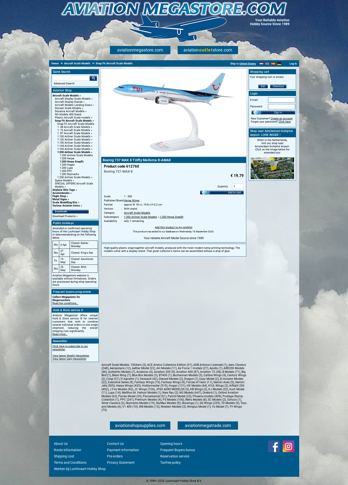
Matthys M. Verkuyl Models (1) (141, 392)
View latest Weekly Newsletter (70, 355)
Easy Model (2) (209, 379)
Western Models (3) (173, 406)
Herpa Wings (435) (128, 385)
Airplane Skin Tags (63, 189)
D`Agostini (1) (130, 379)
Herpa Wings (131, 200)
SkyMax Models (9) (168, 403)
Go (93, 78)
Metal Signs (59, 199)
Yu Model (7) (220, 406)
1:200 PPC (66, 171)
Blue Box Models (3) (145, 375)
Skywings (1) (190, 403)
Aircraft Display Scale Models (73, 98)
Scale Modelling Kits (64, 202)
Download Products (64, 216)
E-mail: (254, 100)
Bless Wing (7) (121, 375)
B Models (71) (231, 372)
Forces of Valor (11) (199, 382)
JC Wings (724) (144, 389)
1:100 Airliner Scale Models (73, 136)
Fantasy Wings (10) (147, 382)
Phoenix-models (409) (207, 396)
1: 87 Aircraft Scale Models (73, 133)
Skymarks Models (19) (140, 403)
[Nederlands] (261, 63)
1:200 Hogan (67, 164)
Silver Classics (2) (113, 403)
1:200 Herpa (67, 158)
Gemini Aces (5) (223, 382)
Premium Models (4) (148, 399)
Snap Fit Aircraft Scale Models (73, 120)
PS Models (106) (173, 399)
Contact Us (115, 444)
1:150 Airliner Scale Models (73, 149)
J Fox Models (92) (121, 389)
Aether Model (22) (143, 368)
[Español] (273, 63)
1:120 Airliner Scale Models (73, 139)
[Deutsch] (279, 63)
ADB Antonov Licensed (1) (210, 365)
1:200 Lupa (66, 167)
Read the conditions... (65, 303)
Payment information (123, 450)
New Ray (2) (170, 392)
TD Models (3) (230, 403)
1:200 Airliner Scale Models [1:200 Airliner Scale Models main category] (76, 155)
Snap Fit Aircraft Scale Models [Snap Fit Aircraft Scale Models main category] (75, 123)
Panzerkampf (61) (155, 396)
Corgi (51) (112, 379)
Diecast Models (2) (171, 379)
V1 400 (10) (130, 406)
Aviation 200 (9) (164, 372)
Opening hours (171, 444)
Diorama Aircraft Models (70, 111)
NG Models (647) (190, 392)
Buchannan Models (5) (187, 375)
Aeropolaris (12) (120, 368)
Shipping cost (64, 456)
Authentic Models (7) (121, 372)
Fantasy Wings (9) (173, 382)
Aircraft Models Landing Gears (73, 105)
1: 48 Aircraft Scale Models (73, 127)
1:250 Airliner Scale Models (73, 177)
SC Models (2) (217, 399)
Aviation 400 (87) (187, 372)
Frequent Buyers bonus (177, 450)
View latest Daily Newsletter (69, 358)
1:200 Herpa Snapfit (72, 161)
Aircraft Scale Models (65, 95)
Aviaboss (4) (144, 372)
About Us (61, 444)
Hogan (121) (177, 385)
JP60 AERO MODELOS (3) (172, 389)
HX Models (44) (197, 385)
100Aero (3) (138, 365)
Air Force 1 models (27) (193, 368)
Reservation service (174, 456)
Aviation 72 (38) (210, 372)
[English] (267, 63)
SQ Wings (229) (210, 403)
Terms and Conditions (70, 462)
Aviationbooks (61, 193)
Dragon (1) (191, 379)
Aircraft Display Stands (69, 101)
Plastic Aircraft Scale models (72, 117)
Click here (285, 121)
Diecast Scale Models (68, 108)
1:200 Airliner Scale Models (73, 152)
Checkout (278, 86)
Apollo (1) (216, 368)
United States (247, 63)
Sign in (278, 112)
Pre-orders (115, 456)
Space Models (63, 180)
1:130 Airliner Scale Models (73, 142)
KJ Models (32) (218, 389)
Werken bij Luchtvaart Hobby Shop (80, 469)
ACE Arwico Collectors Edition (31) (169, 365)
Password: (256, 106)
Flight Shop (59, 196)
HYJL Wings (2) (218, 385)
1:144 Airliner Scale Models (73, 145)
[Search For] (71, 78)
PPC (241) (127, 399)
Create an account (282, 118)
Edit (263, 86)
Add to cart (234, 192)
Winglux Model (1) (199, 406)
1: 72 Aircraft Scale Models (73, 130)
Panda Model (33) (130, 396)
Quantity (223, 186)
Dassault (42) (149, 379)
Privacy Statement (121, 462)
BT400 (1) (165, 375)
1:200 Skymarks (69, 174)
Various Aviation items (66, 205)
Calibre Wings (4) (214, 375)
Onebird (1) (210, 392)
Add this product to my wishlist (173, 227)
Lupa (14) (114, 392)
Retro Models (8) (196, 399)
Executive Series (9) (120, 382)
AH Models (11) (166, 368)
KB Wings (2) (198, 389)
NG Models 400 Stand (68, 114)
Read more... (60, 334)
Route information (67, 450)
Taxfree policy (170, 462)
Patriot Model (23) (179, 396)
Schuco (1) (234, 399)
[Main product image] (173, 155)
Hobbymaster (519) (154, 385)
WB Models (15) (149, 406)
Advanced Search (64, 83)
